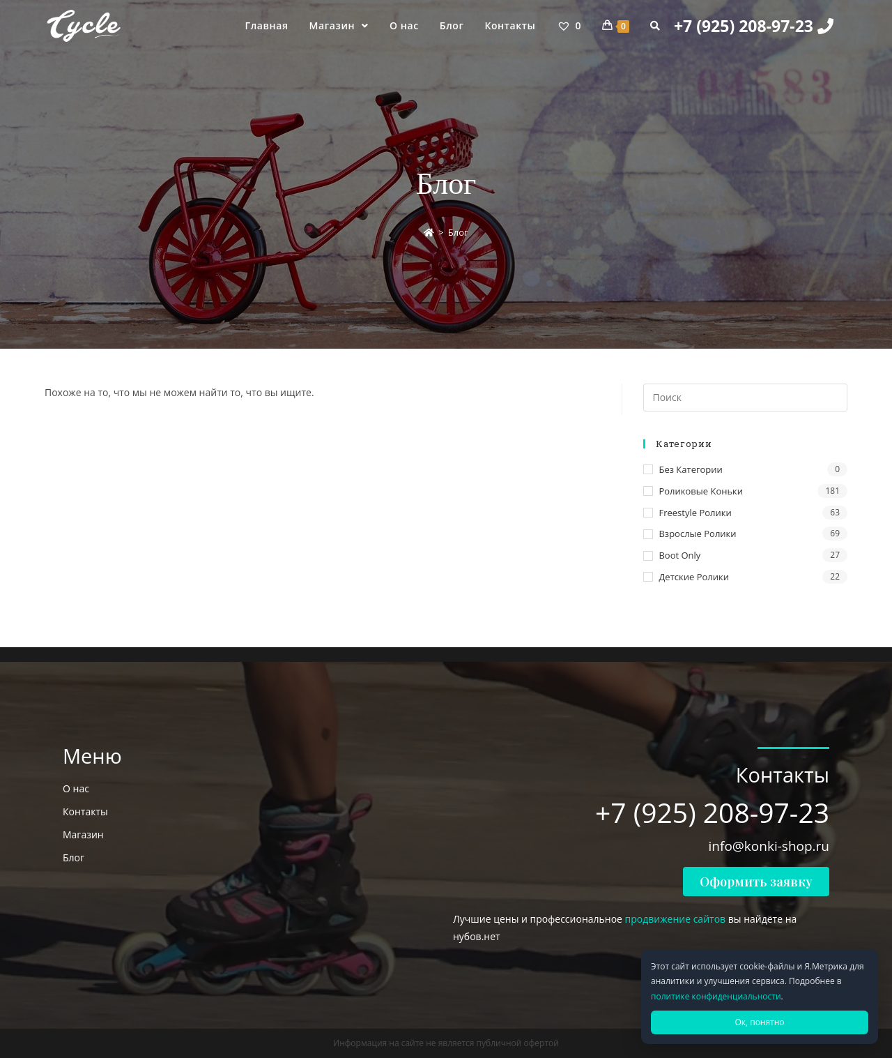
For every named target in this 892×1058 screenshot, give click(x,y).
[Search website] (655, 26)
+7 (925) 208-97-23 (753, 26)
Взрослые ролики (697, 533)
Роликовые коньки (701, 491)
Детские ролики (694, 576)
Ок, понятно (759, 1022)
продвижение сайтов (675, 918)
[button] (756, 881)
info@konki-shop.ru (769, 846)
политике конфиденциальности (716, 996)
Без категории (690, 469)
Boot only (679, 555)
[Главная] (429, 232)
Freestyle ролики (695, 512)
